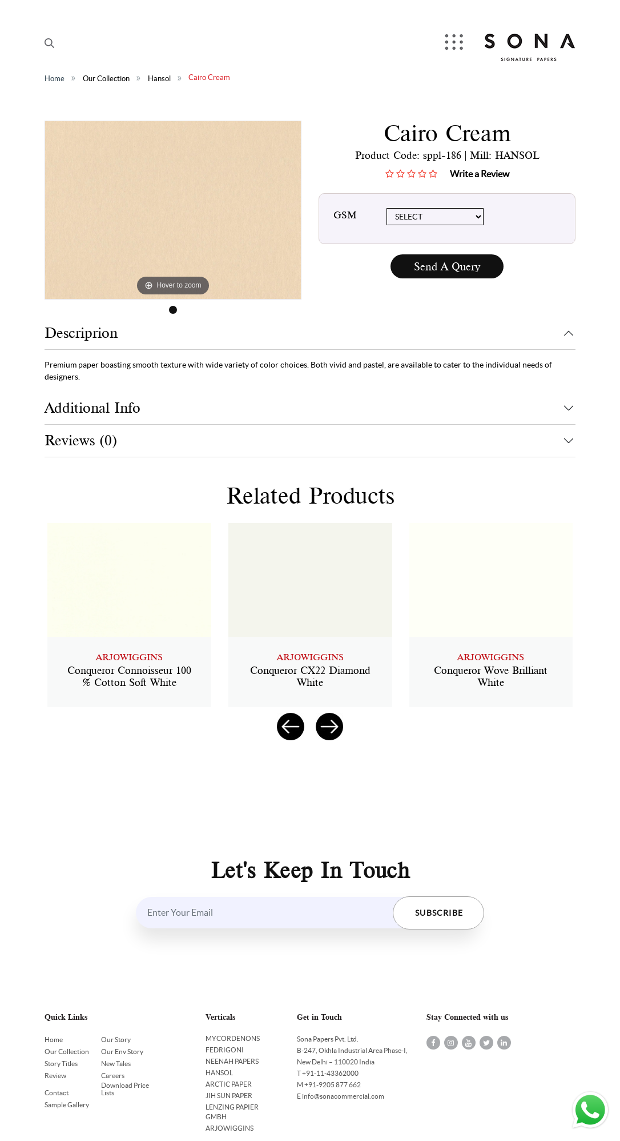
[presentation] (290, 726)
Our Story (116, 1039)
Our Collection (106, 78)
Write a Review (479, 174)
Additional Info (92, 408)
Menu (455, 43)
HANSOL (219, 1072)
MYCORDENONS (233, 1038)
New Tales (116, 1063)
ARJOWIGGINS (229, 1128)
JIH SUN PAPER (229, 1095)
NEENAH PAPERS (232, 1061)
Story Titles (61, 1063)
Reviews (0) (81, 440)
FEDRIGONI (225, 1050)
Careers (112, 1075)
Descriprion (81, 333)
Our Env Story (122, 1051)
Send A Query (447, 267)
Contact (57, 1092)
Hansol (159, 78)
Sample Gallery (67, 1104)
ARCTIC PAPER (229, 1084)
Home (55, 78)
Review (55, 1075)
